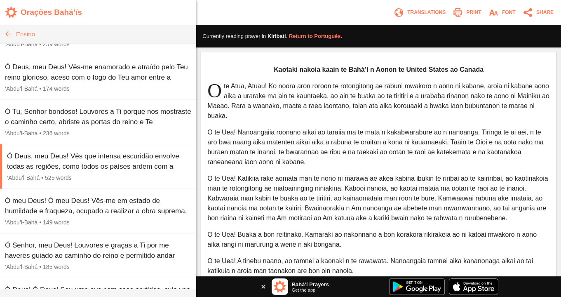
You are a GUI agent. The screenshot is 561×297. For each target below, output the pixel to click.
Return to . (315, 36)
